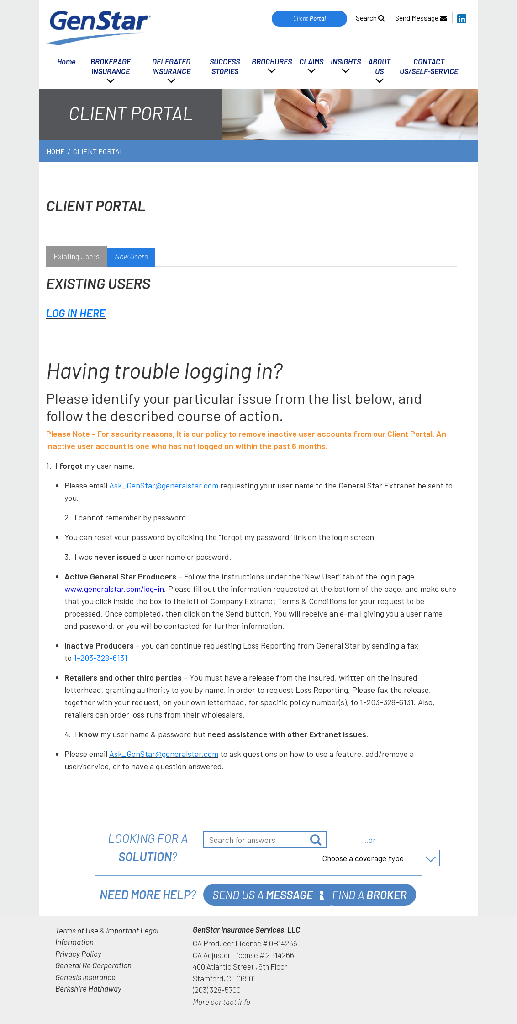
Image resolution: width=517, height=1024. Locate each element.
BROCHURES (272, 61)
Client (309, 18)
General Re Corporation (93, 965)
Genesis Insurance (85, 976)
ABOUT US (379, 66)
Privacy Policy (78, 953)
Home (66, 61)
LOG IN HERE (76, 313)
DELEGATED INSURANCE (171, 66)
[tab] (76, 257)
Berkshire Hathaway (88, 988)
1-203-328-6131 (100, 658)
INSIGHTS (346, 61)
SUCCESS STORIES (225, 66)
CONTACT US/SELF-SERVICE (429, 66)
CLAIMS (311, 61)
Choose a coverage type (363, 858)
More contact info (221, 1001)
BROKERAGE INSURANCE (110, 66)
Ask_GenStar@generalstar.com (163, 485)
